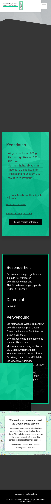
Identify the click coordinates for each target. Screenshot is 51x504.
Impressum (19, 494)
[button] (44, 6)
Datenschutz (31, 494)
